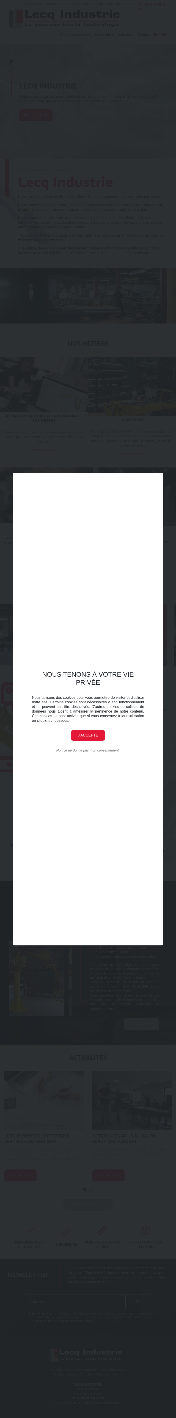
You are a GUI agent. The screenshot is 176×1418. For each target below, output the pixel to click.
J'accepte (88, 735)
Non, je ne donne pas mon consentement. (88, 750)
